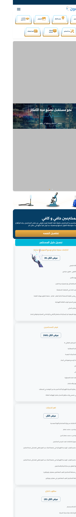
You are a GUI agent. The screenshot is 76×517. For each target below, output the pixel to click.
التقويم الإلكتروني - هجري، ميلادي (59, 271)
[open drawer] (5, 9)
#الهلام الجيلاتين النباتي (62, 308)
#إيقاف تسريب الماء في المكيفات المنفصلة (56, 290)
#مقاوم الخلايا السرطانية (62, 348)
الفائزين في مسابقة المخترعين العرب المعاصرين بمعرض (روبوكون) (49, 472)
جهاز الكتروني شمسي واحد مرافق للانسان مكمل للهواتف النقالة (51, 395)
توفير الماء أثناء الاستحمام (61, 506)
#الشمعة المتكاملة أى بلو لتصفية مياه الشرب (55, 284)
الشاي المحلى (65, 372)
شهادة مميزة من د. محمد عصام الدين (58, 435)
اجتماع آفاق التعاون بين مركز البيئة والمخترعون (55, 466)
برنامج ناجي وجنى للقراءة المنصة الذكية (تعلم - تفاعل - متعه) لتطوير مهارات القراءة (45, 296)
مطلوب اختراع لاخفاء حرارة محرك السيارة (57, 513)
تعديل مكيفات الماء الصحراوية (60, 377)
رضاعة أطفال (65, 366)
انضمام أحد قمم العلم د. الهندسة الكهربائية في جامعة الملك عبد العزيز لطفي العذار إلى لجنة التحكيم (39, 447)
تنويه (67, 454)
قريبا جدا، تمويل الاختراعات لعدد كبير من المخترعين (54, 441)
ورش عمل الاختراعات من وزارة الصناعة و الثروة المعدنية (53, 423)
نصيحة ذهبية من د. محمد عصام (59, 429)
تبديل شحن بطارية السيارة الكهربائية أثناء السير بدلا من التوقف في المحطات (47, 389)
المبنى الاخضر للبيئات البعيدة (60, 354)
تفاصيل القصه (38, 233)
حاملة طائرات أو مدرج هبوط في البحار (58, 360)
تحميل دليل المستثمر (38, 242)
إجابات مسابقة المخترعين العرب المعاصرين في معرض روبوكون (51, 478)
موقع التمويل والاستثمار (62, 383)
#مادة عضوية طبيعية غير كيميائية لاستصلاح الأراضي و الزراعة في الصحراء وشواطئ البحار (43, 314)
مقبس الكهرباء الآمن (63, 277)
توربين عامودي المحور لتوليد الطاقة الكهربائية (55, 302)
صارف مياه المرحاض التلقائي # (60, 343)
